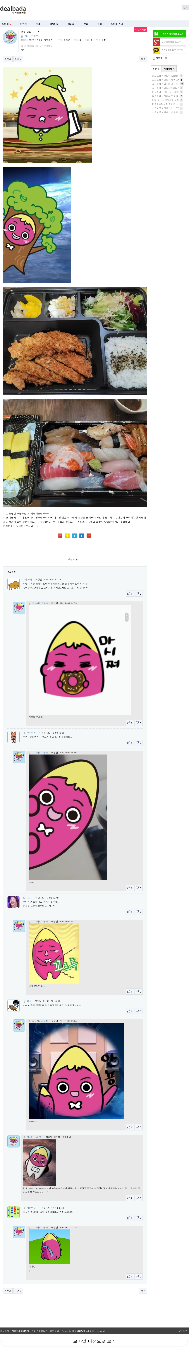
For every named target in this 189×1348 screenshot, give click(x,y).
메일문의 (54, 1330)
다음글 (18, 58)
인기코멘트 (169, 69)
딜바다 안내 (117, 23)
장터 (99, 23)
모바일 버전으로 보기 (94, 1341)
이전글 (7, 58)
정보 (38, 23)
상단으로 (182, 1330)
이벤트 (23, 23)
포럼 (86, 23)
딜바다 (6, 23)
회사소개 (4, 1330)
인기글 (156, 69)
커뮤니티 (54, 23)
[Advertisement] (109, 10)
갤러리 (71, 23)
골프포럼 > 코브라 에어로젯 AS (168, 79)
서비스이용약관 (39, 1330)
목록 (143, 58)
